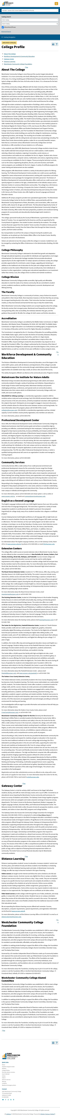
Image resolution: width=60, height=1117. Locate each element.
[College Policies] (6, 1070)
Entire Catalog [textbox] (5, 20)
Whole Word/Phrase (10, 27)
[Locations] (4, 1083)
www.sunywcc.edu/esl (14, 544)
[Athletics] (4, 1068)
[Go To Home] (8, 3)
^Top (26, 67)
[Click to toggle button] (56, 3)
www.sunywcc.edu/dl (18, 911)
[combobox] (30, 10)
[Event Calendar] (6, 1074)
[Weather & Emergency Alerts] (9, 1085)
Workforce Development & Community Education (19, 56)
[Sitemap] (4, 1081)
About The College (10, 54)
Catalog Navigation (9, 37)
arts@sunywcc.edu (33, 777)
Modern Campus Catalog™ (48, 1114)
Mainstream (8, 377)
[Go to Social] (3, 1100)
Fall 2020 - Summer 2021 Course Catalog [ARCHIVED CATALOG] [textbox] (18, 10)
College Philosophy (12, 250)
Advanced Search (6, 32)
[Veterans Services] (6, 1079)
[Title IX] (3, 1078)
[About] (3, 1065)
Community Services (13, 462)
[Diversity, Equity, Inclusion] (8, 1072)
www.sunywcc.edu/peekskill (28, 673)
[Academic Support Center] (8, 1067)
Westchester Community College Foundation (18, 64)
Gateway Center (9, 59)
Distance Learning (9, 62)
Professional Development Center (20, 420)
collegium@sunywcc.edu (9, 410)
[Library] (3, 1076)
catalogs (8, 1114)
